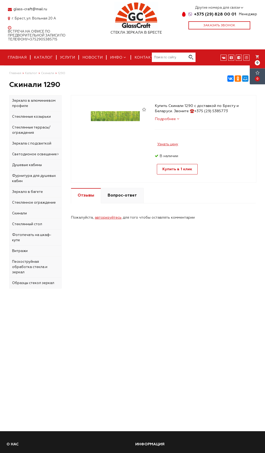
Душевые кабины (27, 165)
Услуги (67, 57)
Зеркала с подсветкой (31, 143)
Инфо (118, 57)
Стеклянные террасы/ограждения (31, 130)
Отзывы (86, 195)
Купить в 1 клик (177, 169)
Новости (92, 57)
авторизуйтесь (108, 217)
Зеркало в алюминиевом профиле (34, 103)
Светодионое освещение (35, 154)
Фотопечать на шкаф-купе (31, 237)
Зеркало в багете (27, 192)
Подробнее (167, 119)
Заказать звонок (219, 25)
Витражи (20, 251)
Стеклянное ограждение (34, 202)
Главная (17, 57)
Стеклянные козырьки (31, 117)
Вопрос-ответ (122, 195)
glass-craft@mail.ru (30, 9)
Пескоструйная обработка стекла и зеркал (29, 267)
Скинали (19, 213)
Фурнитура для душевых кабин (34, 178)
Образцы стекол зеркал (33, 283)
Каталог (43, 57)
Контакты (145, 57)
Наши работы (179, 57)
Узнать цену (167, 144)
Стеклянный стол (27, 224)
